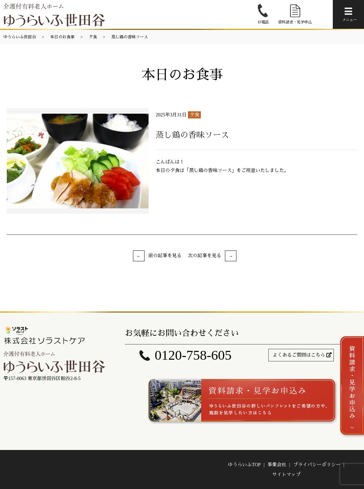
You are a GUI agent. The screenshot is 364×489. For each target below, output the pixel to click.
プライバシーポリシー (317, 464)
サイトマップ (286, 474)
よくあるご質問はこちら (299, 355)
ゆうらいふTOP (244, 464)
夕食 (93, 37)
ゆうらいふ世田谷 (19, 37)
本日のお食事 (62, 37)
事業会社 (276, 464)
